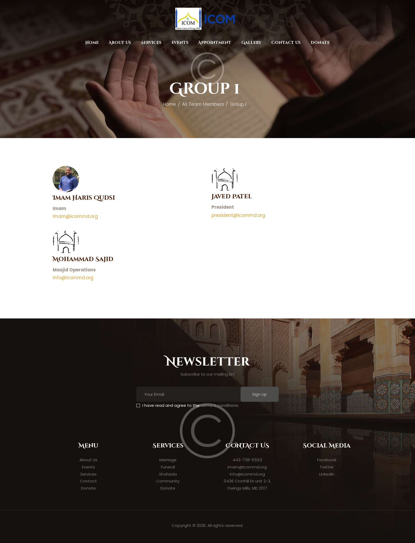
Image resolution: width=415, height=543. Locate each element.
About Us (88, 460)
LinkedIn (326, 474)
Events (88, 467)
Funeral (168, 467)
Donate (88, 488)
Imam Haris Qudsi (84, 198)
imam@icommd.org (75, 216)
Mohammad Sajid (83, 259)
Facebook (326, 460)
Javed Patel (231, 196)
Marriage (168, 460)
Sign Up (259, 394)
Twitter (327, 467)
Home (169, 104)
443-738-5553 (247, 460)
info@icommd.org (73, 278)
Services (88, 474)
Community (167, 481)
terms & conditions (219, 405)
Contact (88, 481)
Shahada (168, 474)
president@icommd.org (238, 215)
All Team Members (203, 104)
